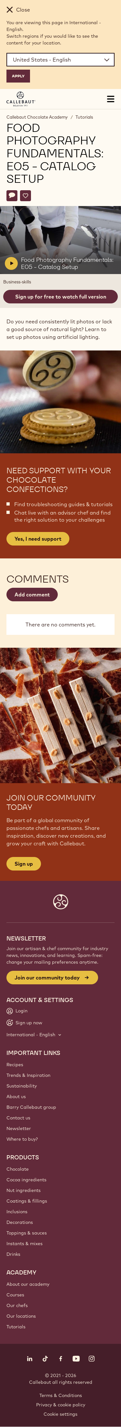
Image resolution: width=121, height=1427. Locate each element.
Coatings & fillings (26, 1201)
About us (16, 1096)
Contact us (18, 1118)
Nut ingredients (23, 1190)
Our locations (21, 1316)
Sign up (24, 864)
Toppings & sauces (26, 1233)
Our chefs (17, 1305)
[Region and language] (60, 59)
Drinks (13, 1254)
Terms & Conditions (60, 1395)
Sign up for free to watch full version (60, 296)
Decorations (19, 1222)
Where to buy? (22, 1139)
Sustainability (21, 1086)
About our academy (27, 1284)
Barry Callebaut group (31, 1107)
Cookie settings (60, 1414)
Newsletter (18, 1128)
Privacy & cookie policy (60, 1405)
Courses (15, 1295)
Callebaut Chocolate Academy (37, 117)
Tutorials (84, 117)
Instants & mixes (24, 1243)
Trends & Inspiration (28, 1075)
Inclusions (16, 1212)
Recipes (14, 1065)
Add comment (32, 594)
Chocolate (17, 1169)
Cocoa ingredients (26, 1180)
